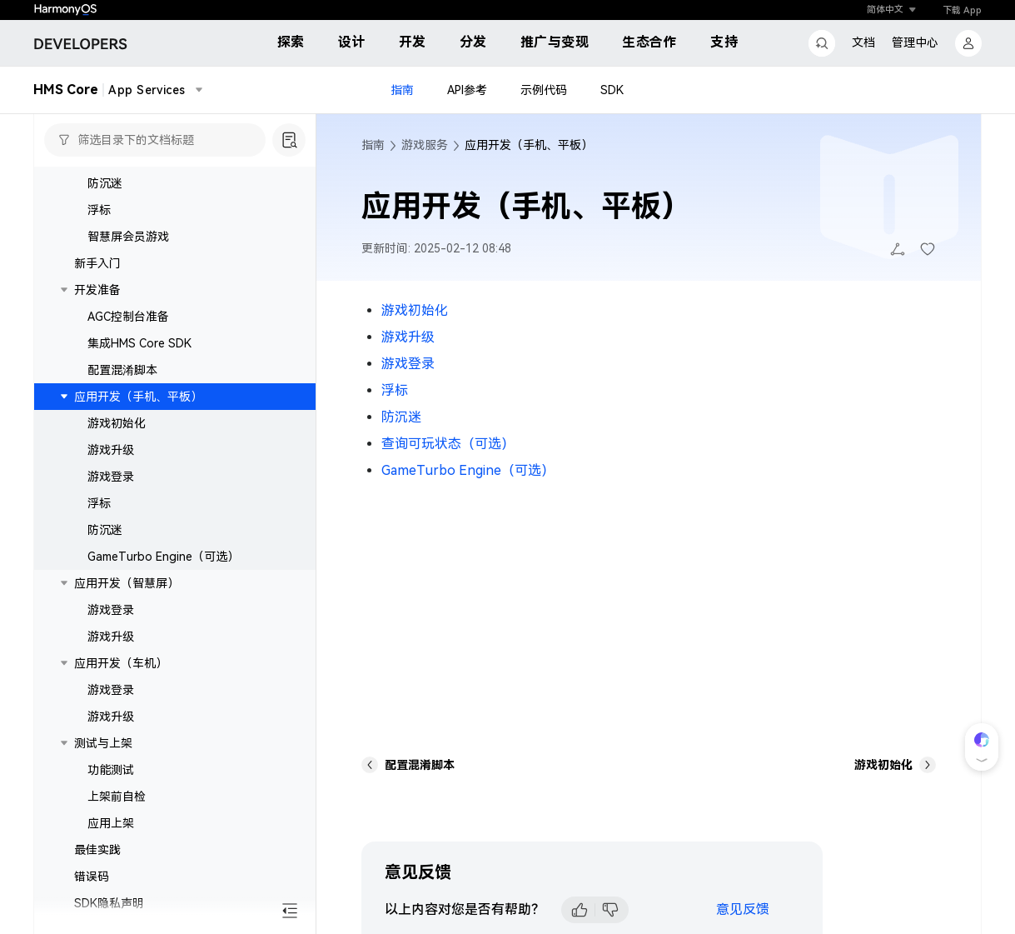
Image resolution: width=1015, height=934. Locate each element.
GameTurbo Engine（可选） (163, 556)
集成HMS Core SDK (139, 343)
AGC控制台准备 (128, 316)
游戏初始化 (116, 423)
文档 (863, 42)
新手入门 (97, 263)
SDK (612, 90)
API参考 (467, 90)
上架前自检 (116, 796)
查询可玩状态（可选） (448, 444)
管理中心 (915, 42)
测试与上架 (103, 743)
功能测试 (110, 770)
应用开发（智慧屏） (126, 583)
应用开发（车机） (120, 663)
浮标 (99, 210)
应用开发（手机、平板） (138, 396)
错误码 (91, 876)
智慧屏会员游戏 (128, 236)
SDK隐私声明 (109, 903)
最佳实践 (97, 850)
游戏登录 (110, 476)
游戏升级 (110, 450)
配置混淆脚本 (122, 370)
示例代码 (543, 90)
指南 (402, 90)
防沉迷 (104, 183)
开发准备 (97, 290)
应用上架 (110, 823)
